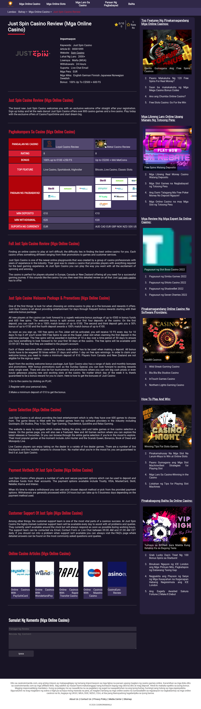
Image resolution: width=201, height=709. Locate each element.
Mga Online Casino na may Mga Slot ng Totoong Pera (168, 203)
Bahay (21, 11)
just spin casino (127, 277)
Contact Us (85, 699)
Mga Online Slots (55, 4)
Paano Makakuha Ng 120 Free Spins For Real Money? (168, 80)
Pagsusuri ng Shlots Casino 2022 (167, 282)
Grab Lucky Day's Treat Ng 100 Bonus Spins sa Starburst (168, 557)
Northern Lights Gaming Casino (166, 385)
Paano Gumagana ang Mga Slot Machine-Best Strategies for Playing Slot (168, 465)
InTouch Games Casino (162, 378)
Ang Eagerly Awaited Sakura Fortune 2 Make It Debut (168, 593)
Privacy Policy (100, 699)
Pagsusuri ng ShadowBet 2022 (166, 288)
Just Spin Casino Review (66, 11)
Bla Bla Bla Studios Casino (164, 372)
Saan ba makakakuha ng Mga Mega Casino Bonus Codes (168, 89)
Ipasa (21, 653)
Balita (131, 4)
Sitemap (128, 699)
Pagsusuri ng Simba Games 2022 (167, 276)
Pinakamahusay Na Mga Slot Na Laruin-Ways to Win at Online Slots (168, 455)
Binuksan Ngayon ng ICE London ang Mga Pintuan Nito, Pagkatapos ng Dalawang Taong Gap (168, 567)
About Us (73, 699)
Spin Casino (77, 52)
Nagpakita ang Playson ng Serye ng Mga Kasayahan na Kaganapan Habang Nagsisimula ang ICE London (168, 581)
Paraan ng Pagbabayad (111, 4)
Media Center (115, 699)
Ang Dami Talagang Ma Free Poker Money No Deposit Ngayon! (168, 194)
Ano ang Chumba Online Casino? (167, 96)
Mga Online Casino (29, 4)
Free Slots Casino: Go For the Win (167, 102)
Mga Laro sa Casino (83, 4)
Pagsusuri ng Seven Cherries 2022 (168, 294)
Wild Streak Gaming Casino (164, 366)
